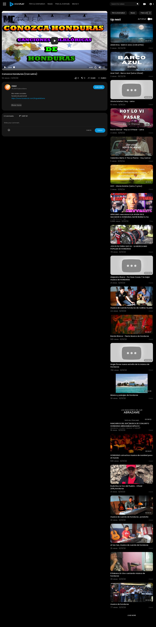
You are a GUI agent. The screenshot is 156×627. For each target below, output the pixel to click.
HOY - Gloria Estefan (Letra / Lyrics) (126, 186)
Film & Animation (37, 3)
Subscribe (98, 87)
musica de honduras (119, 604)
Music (50, 3)
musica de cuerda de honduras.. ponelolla (129, 517)
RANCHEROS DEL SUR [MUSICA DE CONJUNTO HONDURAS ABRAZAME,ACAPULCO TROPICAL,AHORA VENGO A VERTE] (129, 426)
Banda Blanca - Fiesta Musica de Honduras (129, 336)
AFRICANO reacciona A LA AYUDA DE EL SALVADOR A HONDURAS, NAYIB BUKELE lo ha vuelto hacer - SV (129, 217)
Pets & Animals (62, 3)
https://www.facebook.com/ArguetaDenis (28, 98)
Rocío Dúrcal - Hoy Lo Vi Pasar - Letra (127, 129)
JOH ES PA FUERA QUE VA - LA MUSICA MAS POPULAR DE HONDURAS (128, 247)
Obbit (14, 86)
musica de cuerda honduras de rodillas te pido (131, 308)
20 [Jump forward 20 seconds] (95, 67)
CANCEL (89, 130)
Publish (100, 130)
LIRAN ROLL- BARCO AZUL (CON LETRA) (127, 45)
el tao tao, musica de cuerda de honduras (129, 545)
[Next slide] (150, 13)
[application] (54, 40)
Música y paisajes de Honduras (124, 395)
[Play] (5, 67)
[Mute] (100, 67)
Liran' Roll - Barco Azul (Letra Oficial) (126, 73)
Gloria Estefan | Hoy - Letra (122, 101)
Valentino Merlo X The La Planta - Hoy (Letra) (130, 158)
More (75, 3)
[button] (151, 4)
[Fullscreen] (104, 67)
